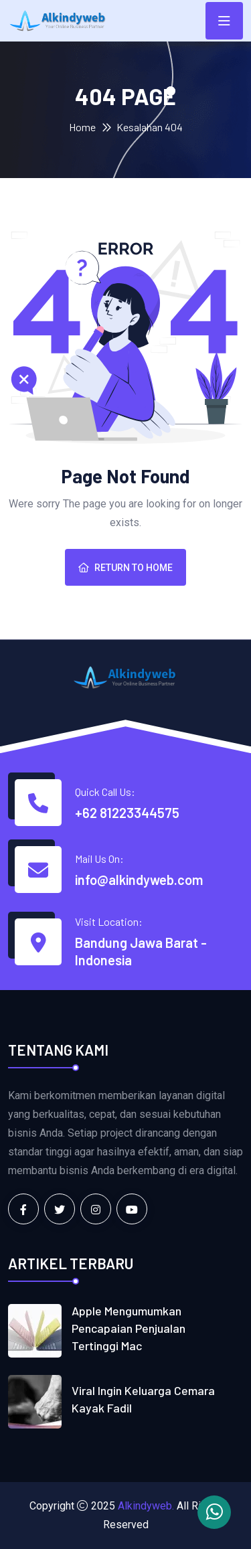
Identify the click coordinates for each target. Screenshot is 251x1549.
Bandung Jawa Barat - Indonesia (141, 951)
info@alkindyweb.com (139, 880)
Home (82, 126)
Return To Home (125, 567)
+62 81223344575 (127, 813)
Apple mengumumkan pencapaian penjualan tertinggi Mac (128, 1328)
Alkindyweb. (146, 1505)
